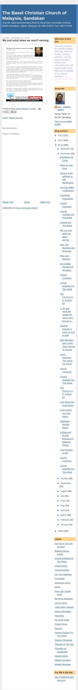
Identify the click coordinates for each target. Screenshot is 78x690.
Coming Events (62, 570)
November (66, 153)
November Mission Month (65, 424)
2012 (60, 135)
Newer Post (7, 202)
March (64, 515)
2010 (60, 145)
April (63, 510)
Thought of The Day (64, 644)
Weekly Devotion (16, 118)
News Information (63, 611)
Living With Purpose (64, 607)
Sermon (58, 628)
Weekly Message (63, 664)
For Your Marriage (63, 574)
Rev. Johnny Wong (64, 108)
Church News (61, 566)
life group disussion (64, 598)
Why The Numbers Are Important (67, 248)
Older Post (45, 202)
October (65, 478)
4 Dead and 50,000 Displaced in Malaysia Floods (67, 438)
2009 (60, 531)
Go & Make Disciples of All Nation (66, 267)
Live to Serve (61, 603)
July (63, 496)
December (66, 149)
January (65, 524)
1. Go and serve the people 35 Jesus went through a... (66, 314)
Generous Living (62, 583)
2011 (60, 140)
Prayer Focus (61, 624)
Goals (57, 587)
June (63, 501)
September (66, 483)
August (64, 491)
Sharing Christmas (63, 640)
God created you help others (66, 413)
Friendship (60, 578)
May (63, 505)
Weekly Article (61, 656)
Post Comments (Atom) (26, 208)
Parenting (59, 616)
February (65, 520)
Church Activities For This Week (67, 214)
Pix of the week (62, 620)
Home (27, 202)
